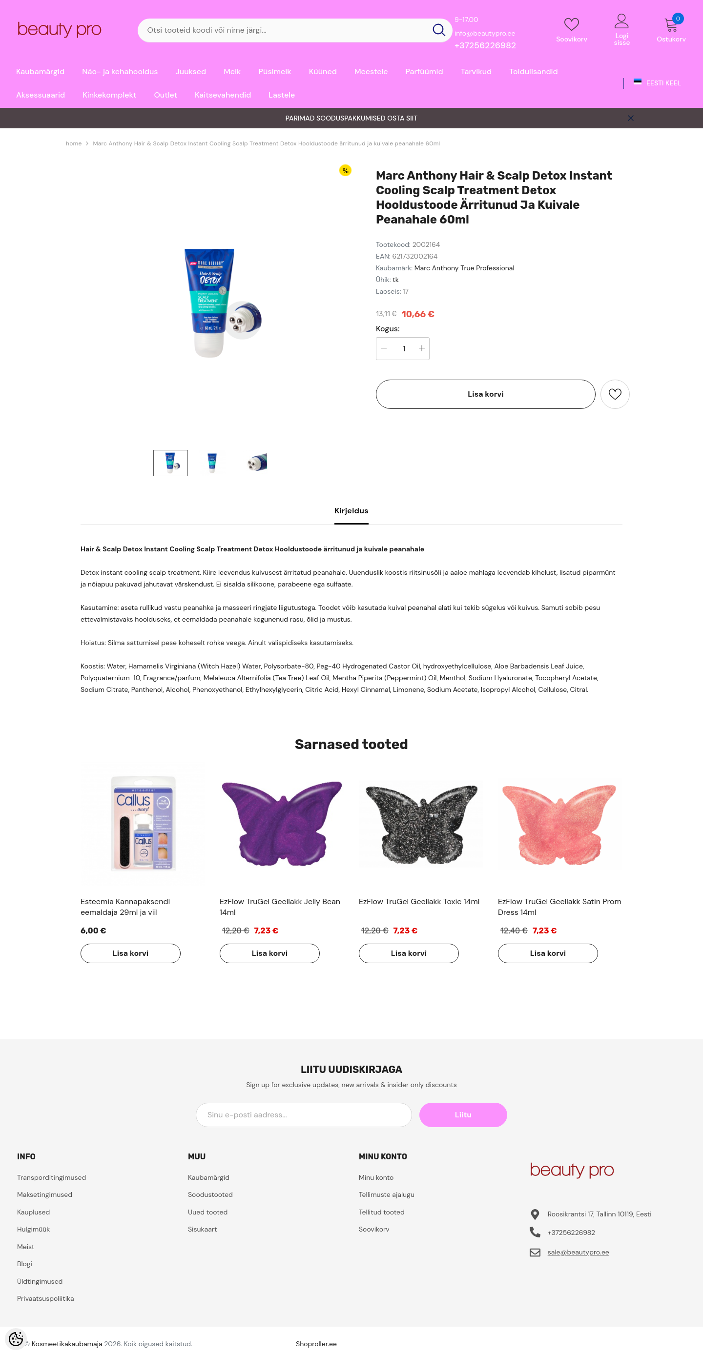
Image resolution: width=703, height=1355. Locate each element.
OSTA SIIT (402, 118)
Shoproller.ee (316, 1343)
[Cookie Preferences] (16, 1339)
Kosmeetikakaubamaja (67, 1343)
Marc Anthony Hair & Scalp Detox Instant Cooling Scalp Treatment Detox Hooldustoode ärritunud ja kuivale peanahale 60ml (266, 143)
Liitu (463, 1115)
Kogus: (388, 329)
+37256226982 (485, 45)
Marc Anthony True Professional (464, 267)
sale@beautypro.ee (578, 1252)
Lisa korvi (485, 394)
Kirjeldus (351, 511)
